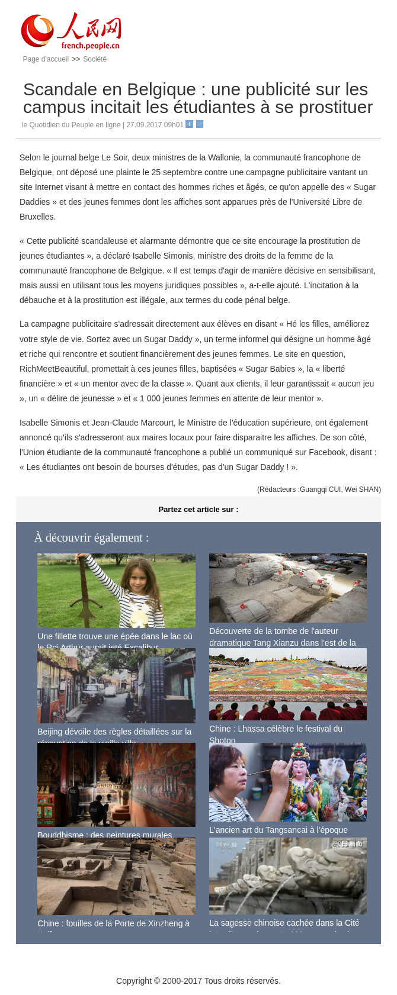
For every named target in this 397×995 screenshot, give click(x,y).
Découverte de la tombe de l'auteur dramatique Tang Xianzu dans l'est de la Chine (282, 642)
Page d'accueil (46, 59)
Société (95, 59)
